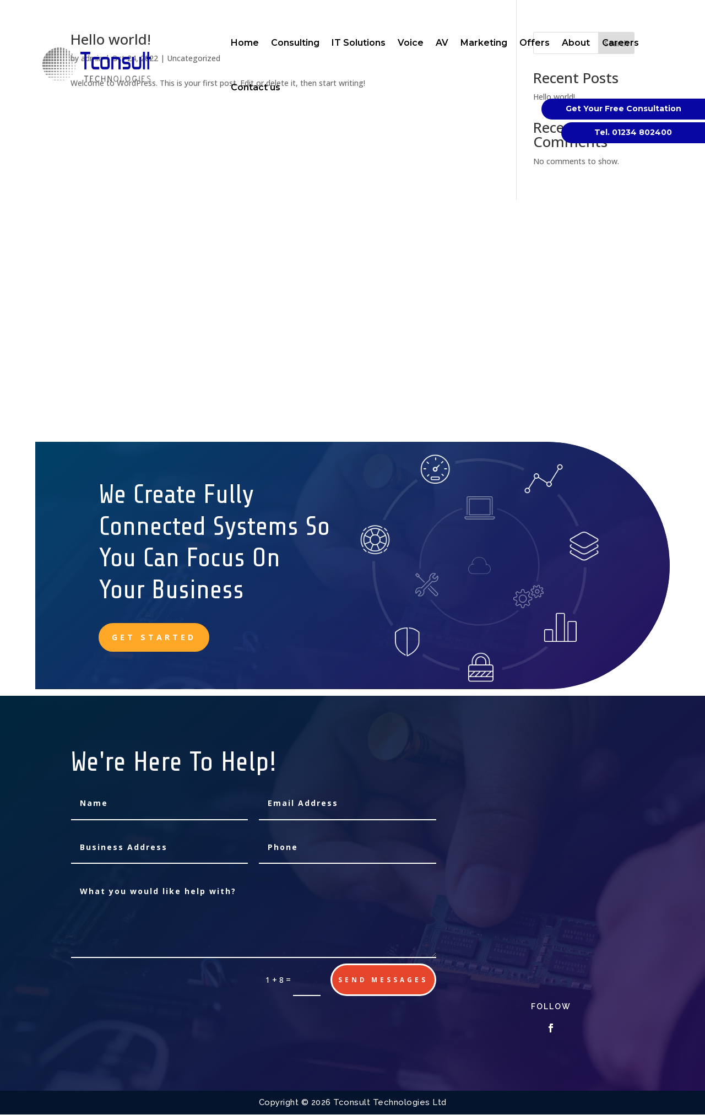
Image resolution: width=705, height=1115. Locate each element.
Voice (411, 42)
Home (245, 42)
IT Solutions (359, 42)
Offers (534, 42)
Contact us (255, 87)
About (576, 42)
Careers (620, 42)
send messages (383, 979)
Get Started (155, 637)
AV (442, 42)
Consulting (295, 42)
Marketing (483, 42)
